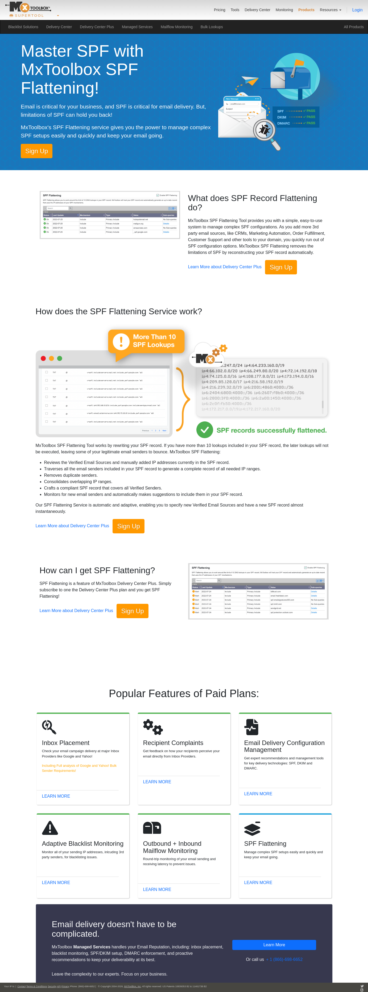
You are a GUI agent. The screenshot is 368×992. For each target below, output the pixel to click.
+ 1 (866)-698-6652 (284, 959)
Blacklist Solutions (23, 27)
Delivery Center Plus (97, 27)
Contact (21, 986)
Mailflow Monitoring (177, 27)
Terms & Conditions (36, 986)
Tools (235, 10)
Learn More (56, 796)
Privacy (65, 986)
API (59, 986)
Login (357, 10)
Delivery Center (257, 10)
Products (306, 10)
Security (52, 986)
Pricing (219, 10)
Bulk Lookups (212, 27)
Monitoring (284, 10)
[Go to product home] (28, 7)
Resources (330, 10)
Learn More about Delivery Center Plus (225, 267)
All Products (354, 27)
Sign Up (36, 150)
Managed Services (137, 27)
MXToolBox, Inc (132, 986)
